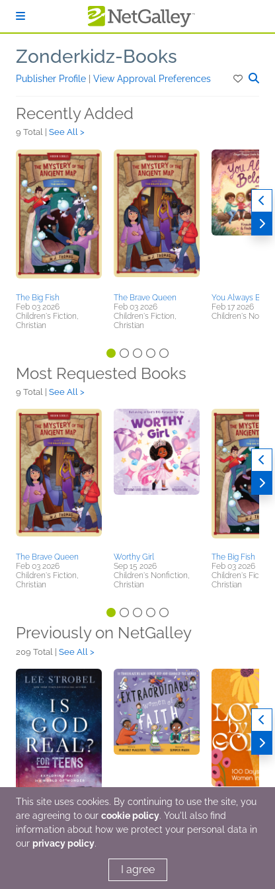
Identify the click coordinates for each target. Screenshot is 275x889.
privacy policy (63, 843)
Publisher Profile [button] (52, 78)
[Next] (261, 223)
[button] (239, 78)
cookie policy (130, 815)
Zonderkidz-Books (96, 56)
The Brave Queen (145, 297)
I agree (138, 869)
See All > (67, 132)
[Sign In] (20, 16)
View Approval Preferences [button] (152, 78)
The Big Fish (37, 297)
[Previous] (261, 200)
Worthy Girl (134, 557)
